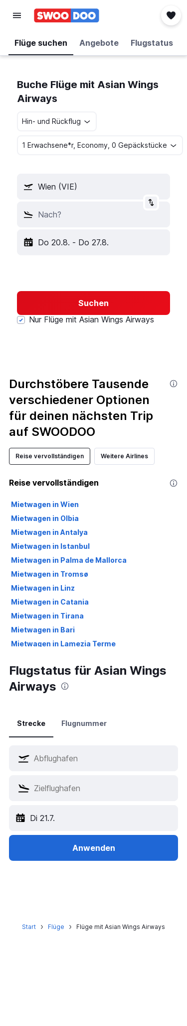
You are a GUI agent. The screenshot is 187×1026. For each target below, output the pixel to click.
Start (29, 926)
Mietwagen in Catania (50, 602)
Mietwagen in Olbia (45, 518)
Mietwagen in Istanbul (50, 546)
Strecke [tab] (31, 723)
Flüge (56, 926)
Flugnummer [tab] (84, 723)
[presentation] (173, 383)
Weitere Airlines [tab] (124, 456)
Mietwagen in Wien (45, 504)
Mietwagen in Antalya (49, 532)
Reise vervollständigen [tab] (49, 456)
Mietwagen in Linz (43, 588)
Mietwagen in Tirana (47, 616)
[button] (17, 15)
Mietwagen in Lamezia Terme (63, 643)
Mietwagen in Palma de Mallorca (69, 560)
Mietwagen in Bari (43, 629)
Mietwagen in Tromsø (49, 574)
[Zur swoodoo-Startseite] (66, 15)
